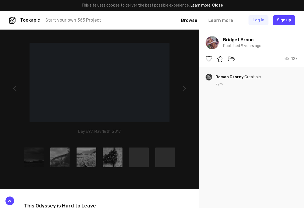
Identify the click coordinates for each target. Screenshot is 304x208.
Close (217, 5)
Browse (189, 20)
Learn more (201, 5)
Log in (258, 20)
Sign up (284, 20)
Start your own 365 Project (73, 20)
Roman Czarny (229, 77)
